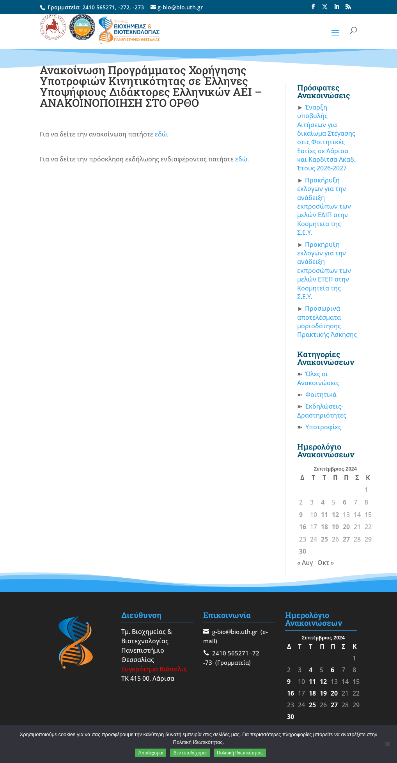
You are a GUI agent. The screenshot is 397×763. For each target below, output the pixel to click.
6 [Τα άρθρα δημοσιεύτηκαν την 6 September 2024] (344, 502)
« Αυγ (305, 562)
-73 (207, 662)
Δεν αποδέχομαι (190, 753)
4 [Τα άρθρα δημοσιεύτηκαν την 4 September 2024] (322, 502)
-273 (138, 7)
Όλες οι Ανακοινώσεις (318, 378)
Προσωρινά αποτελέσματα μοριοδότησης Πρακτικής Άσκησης (327, 321)
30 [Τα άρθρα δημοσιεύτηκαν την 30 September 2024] (302, 551)
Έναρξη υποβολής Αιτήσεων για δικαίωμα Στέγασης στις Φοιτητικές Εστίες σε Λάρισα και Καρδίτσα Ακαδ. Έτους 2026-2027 (326, 138)
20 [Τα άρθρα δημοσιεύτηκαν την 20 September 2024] (346, 526)
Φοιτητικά (321, 394)
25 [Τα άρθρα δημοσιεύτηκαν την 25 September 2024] (324, 539)
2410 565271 (98, 7)
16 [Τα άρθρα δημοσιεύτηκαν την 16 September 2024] (302, 526)
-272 (123, 7)
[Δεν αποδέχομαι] (387, 744)
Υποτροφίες (323, 427)
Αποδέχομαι (150, 753)
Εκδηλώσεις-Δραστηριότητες (321, 410)
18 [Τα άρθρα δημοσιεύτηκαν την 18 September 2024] (324, 526)
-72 (254, 653)
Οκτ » (325, 562)
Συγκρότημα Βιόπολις (154, 669)
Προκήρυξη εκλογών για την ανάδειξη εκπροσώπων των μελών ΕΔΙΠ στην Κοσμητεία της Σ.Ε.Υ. (324, 206)
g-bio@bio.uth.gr (234, 632)
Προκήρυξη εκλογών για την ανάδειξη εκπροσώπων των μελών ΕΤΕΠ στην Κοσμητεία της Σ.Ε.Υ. (324, 270)
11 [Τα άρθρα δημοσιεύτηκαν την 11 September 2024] (324, 514)
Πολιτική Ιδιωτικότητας (240, 753)
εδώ (161, 134)
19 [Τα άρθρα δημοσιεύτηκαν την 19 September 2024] (335, 526)
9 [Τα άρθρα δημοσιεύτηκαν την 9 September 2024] (301, 514)
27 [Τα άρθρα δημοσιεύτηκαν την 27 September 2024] (346, 539)
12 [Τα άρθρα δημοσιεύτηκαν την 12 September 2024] (335, 514)
